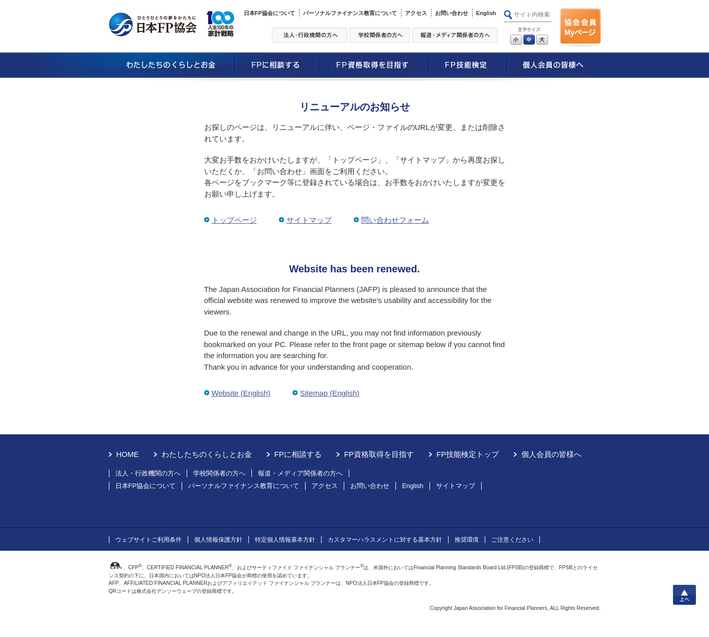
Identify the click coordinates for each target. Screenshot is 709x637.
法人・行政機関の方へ (148, 473)
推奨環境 (467, 539)
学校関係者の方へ (219, 473)
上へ (684, 594)
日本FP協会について (269, 13)
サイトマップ (309, 220)
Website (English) (241, 393)
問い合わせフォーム (395, 220)
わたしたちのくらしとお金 (207, 454)
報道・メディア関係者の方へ (300, 473)
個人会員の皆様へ (551, 454)
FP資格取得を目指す (379, 454)
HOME (127, 454)
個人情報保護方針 (218, 539)
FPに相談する (298, 454)
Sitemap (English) (329, 393)
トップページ (234, 220)
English (486, 13)
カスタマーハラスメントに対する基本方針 (385, 539)
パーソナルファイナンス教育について (350, 13)
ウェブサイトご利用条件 (148, 539)
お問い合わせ (451, 13)
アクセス (416, 13)
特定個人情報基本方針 (285, 539)
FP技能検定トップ (468, 454)
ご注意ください (512, 539)
